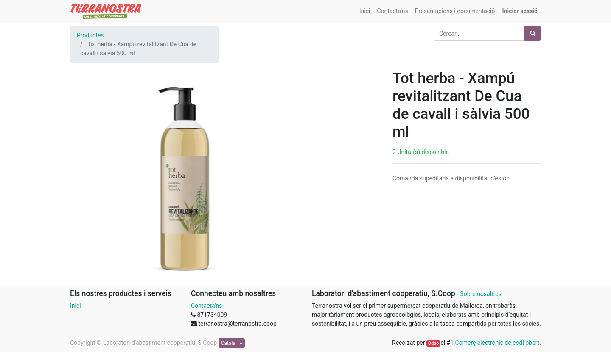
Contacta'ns (206, 305)
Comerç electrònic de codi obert (497, 342)
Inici (75, 305)
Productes (90, 35)
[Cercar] (532, 33)
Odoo (433, 343)
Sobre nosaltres (480, 293)
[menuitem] (365, 11)
